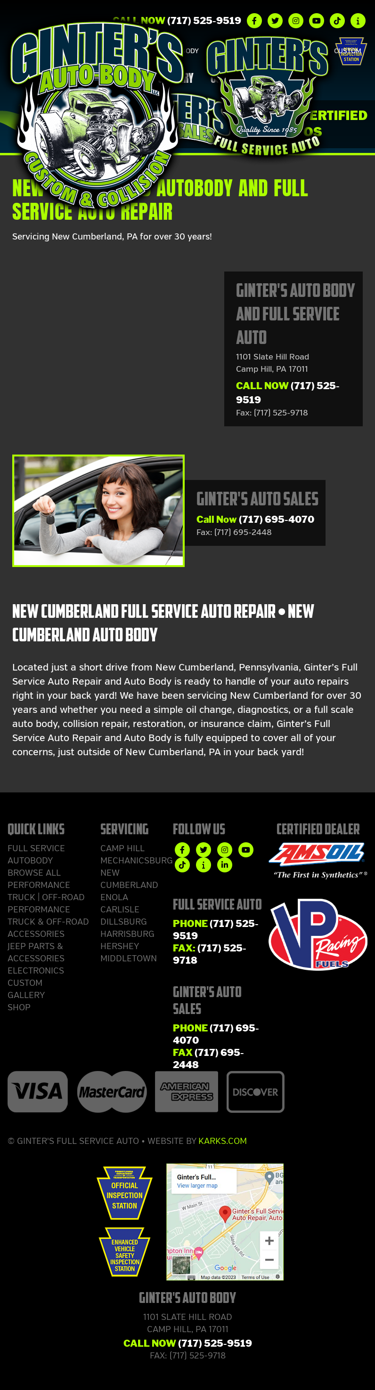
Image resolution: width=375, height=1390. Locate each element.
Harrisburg (127, 934)
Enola (114, 897)
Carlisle (119, 909)
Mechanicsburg (136, 860)
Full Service (36, 848)
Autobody (30, 860)
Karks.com (222, 1141)
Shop (19, 1007)
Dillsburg (123, 922)
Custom (347, 51)
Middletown (128, 958)
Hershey (119, 946)
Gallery (26, 995)
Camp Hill (122, 848)
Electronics (36, 971)
